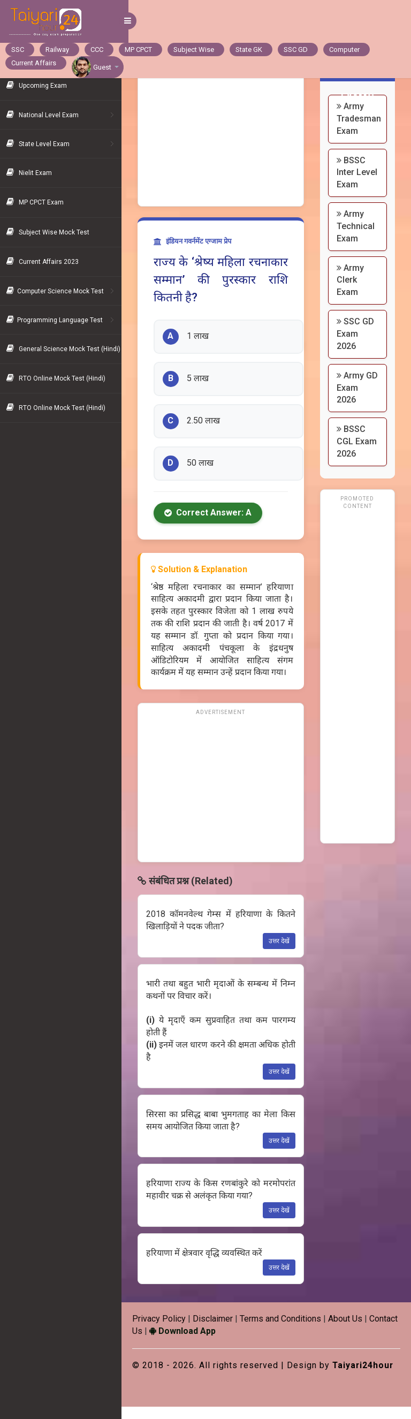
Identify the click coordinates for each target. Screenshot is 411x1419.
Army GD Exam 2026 (356, 400)
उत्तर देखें (281, 941)
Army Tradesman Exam (361, 118)
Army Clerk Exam (352, 292)
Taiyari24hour (170, 1377)
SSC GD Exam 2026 (357, 346)
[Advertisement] (225, 134)
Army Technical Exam (358, 238)
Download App (220, 1331)
